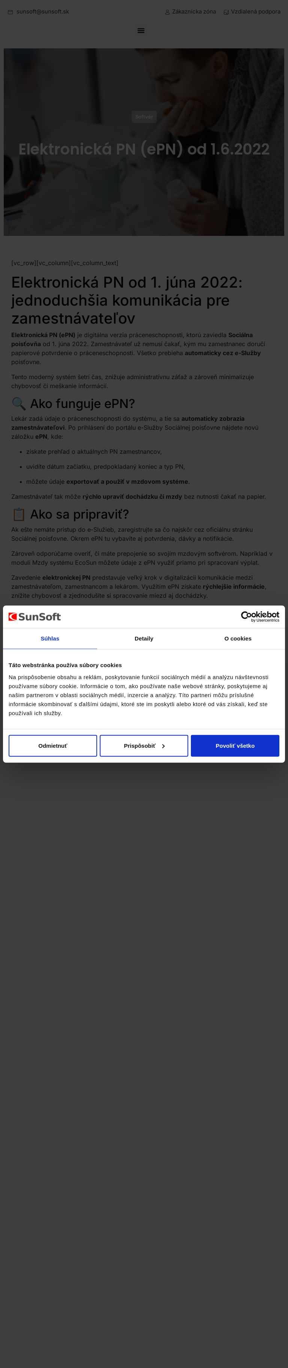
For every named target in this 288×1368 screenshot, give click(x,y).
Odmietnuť (52, 745)
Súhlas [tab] (49, 638)
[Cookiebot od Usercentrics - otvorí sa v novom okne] (246, 616)
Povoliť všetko (235, 745)
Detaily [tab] (144, 638)
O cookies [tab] (238, 638)
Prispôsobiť (144, 745)
